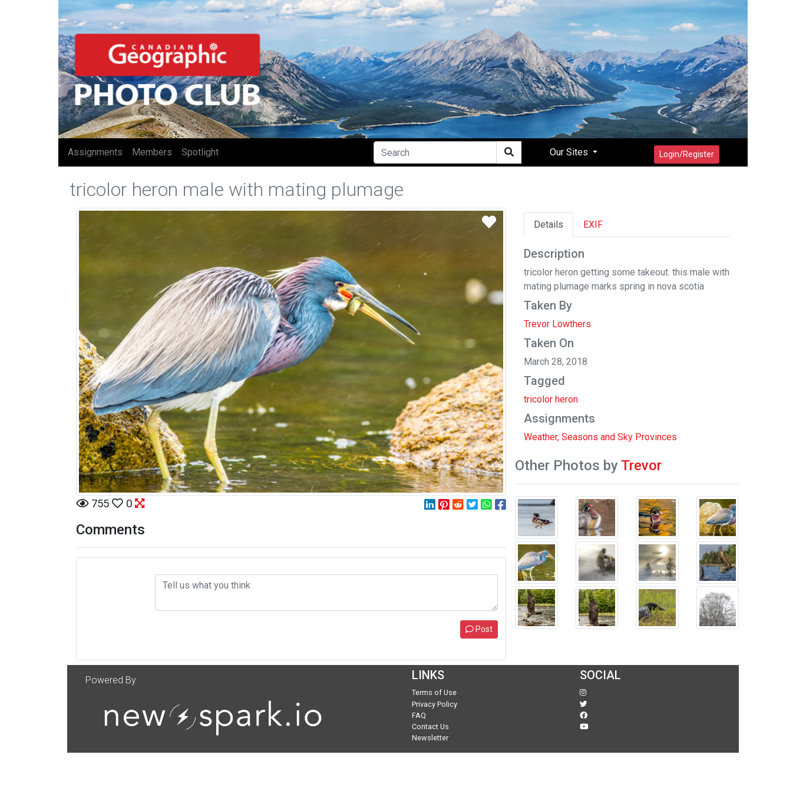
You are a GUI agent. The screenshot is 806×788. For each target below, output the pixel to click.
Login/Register (686, 154)
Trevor (641, 465)
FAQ (419, 715)
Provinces (656, 437)
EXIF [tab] (593, 224)
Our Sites (570, 152)
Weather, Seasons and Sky (578, 437)
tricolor (538, 399)
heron (566, 399)
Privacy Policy (434, 704)
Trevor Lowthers (557, 324)
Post (479, 629)
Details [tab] (548, 224)
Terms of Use (434, 692)
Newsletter (430, 737)
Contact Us (430, 726)
